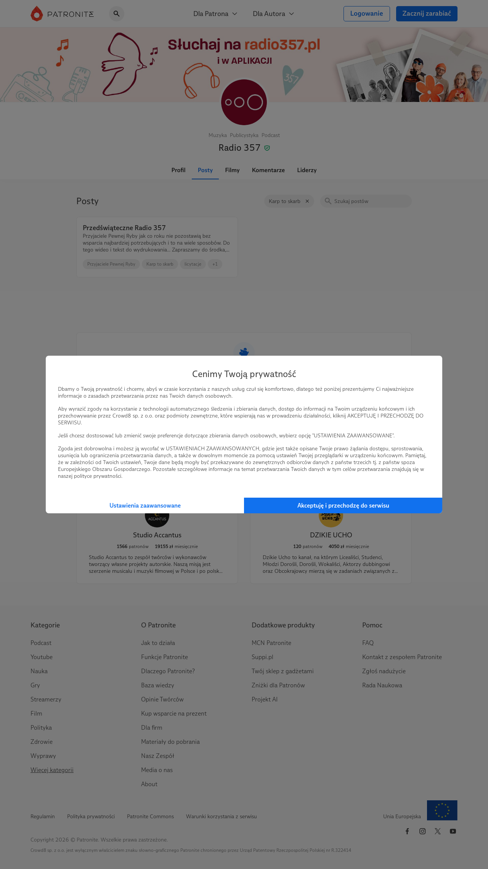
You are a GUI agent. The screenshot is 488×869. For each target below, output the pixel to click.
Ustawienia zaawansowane (145, 505)
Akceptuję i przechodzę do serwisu (343, 505)
